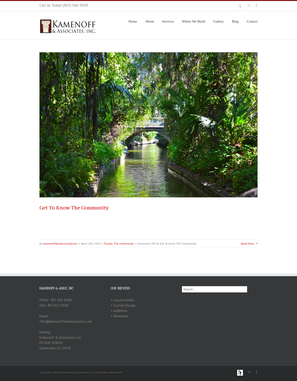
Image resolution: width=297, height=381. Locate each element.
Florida (108, 243)
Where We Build (193, 21)
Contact (252, 21)
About (149, 21)
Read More (247, 243)
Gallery (218, 21)
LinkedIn (249, 5)
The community (124, 243)
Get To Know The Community (74, 208)
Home (133, 21)
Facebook (256, 5)
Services (168, 21)
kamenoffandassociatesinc (60, 243)
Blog (235, 21)
